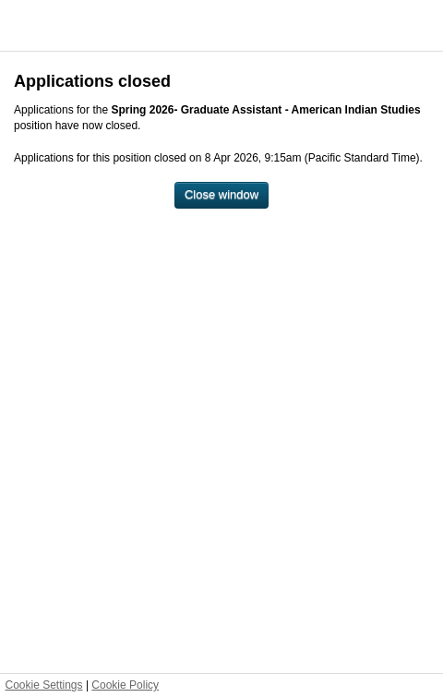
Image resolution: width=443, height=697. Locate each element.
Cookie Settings (44, 685)
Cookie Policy (125, 685)
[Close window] (221, 195)
